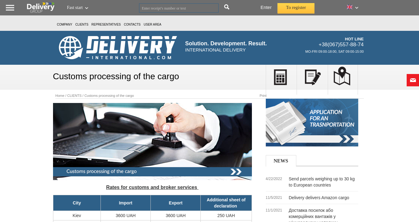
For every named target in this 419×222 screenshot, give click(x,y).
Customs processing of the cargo (109, 95)
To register (296, 7)
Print (263, 95)
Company (64, 24)
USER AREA (152, 24)
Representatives (106, 24)
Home (59, 95)
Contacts (132, 24)
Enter (266, 7)
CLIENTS (81, 24)
